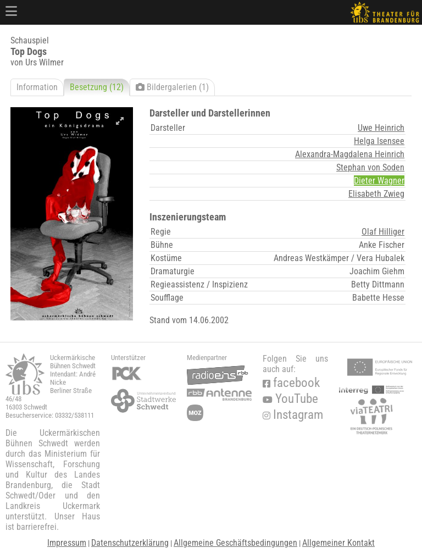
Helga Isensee (379, 141)
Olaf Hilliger (383, 231)
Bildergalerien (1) (172, 87)
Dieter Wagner (379, 180)
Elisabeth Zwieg (376, 194)
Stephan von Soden (370, 167)
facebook (291, 382)
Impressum (66, 543)
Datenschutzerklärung (130, 543)
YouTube (290, 398)
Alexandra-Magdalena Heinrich (349, 154)
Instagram (293, 414)
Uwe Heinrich (381, 128)
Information (37, 87)
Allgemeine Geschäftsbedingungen (235, 543)
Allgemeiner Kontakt (338, 543)
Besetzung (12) (97, 87)
